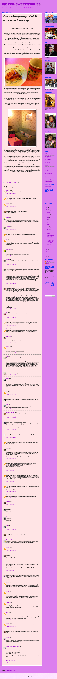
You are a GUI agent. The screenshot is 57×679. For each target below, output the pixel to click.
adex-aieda (8, 501)
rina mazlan (8, 516)
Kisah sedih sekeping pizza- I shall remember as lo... (50, 236)
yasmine (7, 404)
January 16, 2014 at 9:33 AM (11, 264)
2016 (47, 205)
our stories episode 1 (48, 186)
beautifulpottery (47, 157)
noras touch (47, 167)
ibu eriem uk (47, 170)
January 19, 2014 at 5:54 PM (11, 497)
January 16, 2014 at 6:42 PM (11, 368)
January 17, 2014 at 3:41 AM (11, 401)
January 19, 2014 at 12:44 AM (11, 458)
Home (22, 668)
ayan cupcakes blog (48, 156)
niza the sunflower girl (48, 173)
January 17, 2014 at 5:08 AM (11, 408)
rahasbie (46, 171)
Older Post (39, 668)
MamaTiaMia (48, 261)
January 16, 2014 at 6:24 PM (11, 352)
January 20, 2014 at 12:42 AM (11, 550)
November (49, 212)
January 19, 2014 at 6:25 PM (11, 513)
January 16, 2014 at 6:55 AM (11, 199)
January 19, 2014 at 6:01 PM (11, 504)
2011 (47, 253)
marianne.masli (8, 533)
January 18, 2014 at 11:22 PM (11, 437)
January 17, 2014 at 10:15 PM (11, 417)
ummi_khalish (8, 249)
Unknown (7, 190)
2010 (47, 254)
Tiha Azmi (8, 226)
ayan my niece (47, 168)
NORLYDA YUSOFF (9, 421)
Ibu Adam (8, 484)
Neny (7, 312)
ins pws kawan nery (48, 178)
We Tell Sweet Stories (21, 4)
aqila (7, 356)
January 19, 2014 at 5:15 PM (11, 491)
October (48, 214)
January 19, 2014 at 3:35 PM (11, 470)
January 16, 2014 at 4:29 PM (11, 308)
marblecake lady (47, 164)
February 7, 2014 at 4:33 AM (11, 642)
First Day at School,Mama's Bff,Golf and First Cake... (50, 246)
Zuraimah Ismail (9, 539)
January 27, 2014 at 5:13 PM (11, 619)
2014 (47, 209)
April (48, 224)
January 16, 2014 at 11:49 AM (11, 283)
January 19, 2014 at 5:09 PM (11, 481)
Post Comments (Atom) (11, 670)
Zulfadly (7, 259)
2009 (47, 256)
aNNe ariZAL (8, 602)
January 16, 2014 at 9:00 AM (11, 245)
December (48, 210)
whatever (7, 612)
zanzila (7, 573)
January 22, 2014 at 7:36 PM (11, 608)
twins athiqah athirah (48, 159)
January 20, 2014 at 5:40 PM (11, 570)
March (48, 226)
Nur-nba (7, 637)
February (48, 227)
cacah (7, 525)
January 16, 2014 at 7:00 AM (11, 206)
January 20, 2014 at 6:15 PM (11, 579)
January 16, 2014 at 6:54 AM (11, 193)
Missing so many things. (51, 238)
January (48, 229)
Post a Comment (8, 662)
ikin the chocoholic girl (48, 181)
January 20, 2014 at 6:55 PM (11, 587)
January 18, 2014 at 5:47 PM (11, 429)
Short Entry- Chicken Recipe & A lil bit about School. (50, 241)
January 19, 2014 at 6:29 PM (11, 529)
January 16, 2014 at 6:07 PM (11, 342)
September (49, 215)
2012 (47, 251)
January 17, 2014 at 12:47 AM (11, 394)
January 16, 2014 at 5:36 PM (11, 325)
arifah (7, 391)
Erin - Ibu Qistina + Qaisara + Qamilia (12, 646)
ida (6, 268)
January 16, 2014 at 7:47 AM (11, 229)
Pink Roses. (48, 233)
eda (6, 461)
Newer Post (4, 668)
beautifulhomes (47, 162)
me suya (7, 378)
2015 (47, 207)
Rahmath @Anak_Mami (10, 412)
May (48, 222)
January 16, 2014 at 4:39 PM (11, 317)
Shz (6, 239)
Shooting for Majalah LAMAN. (50, 231)
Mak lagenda (8, 336)
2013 (47, 249)
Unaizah (7, 448)
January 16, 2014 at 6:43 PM (11, 374)
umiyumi (7, 217)
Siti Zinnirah (8, 286)
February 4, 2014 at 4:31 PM (11, 626)
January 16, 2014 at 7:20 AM (11, 222)
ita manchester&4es (48, 179)
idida (45, 176)
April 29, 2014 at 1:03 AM (10, 660)
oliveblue (46, 165)
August (48, 217)
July (47, 219)
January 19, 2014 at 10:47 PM (11, 536)
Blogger (34, 676)
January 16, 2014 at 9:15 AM (11, 255)
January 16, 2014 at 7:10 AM (11, 214)
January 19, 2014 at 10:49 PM (11, 543)
